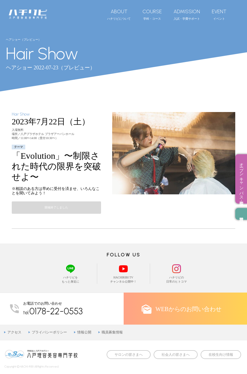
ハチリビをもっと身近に (70, 273)
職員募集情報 (112, 332)
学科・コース (152, 14)
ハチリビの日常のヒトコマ (176, 273)
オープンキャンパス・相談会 (241, 179)
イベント (219, 14)
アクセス (14, 332)
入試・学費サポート (187, 14)
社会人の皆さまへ (176, 355)
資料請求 (241, 214)
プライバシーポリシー (49, 332)
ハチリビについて (119, 14)
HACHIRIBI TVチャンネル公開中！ (123, 273)
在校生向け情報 (221, 355)
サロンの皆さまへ (129, 355)
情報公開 (84, 332)
